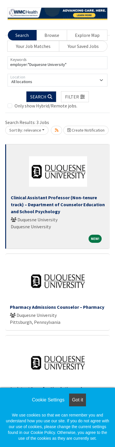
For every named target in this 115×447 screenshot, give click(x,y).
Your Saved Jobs (83, 46)
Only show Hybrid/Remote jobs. (46, 106)
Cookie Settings (48, 399)
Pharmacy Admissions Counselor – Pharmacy (57, 307)
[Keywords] (57, 62)
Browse (51, 35)
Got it (77, 399)
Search (22, 35)
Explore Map (87, 35)
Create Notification (86, 130)
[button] (75, 96)
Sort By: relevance (25, 130)
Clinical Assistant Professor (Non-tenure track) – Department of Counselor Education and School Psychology (58, 204)
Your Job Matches (33, 46)
